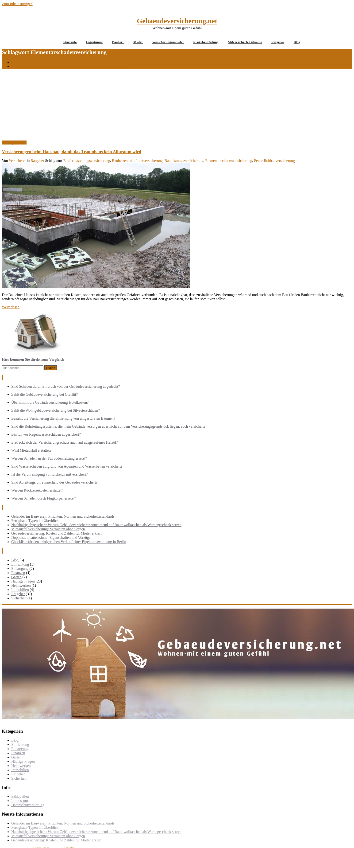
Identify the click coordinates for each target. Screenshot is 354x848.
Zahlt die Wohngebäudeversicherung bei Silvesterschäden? (55, 410)
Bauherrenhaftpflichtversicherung (137, 161)
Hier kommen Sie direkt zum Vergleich (33, 359)
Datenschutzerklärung (27, 805)
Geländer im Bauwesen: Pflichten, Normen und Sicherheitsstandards (62, 516)
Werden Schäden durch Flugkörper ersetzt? (43, 498)
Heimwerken (21, 585)
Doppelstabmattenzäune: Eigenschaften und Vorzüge (51, 537)
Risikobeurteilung (205, 42)
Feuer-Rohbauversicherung (274, 161)
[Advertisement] (177, 105)
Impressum (19, 801)
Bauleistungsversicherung (184, 161)
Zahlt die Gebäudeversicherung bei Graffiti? (44, 394)
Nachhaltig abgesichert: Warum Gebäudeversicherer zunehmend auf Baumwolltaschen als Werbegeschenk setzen (96, 525)
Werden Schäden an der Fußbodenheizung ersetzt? (49, 458)
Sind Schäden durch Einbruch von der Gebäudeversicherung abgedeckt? (65, 386)
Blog (297, 42)
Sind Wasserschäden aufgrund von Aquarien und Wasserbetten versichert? (67, 466)
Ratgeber (277, 42)
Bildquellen (20, 796)
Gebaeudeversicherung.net (177, 21)
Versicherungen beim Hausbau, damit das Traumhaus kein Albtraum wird (66, 66)
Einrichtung (20, 564)
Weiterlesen (10, 307)
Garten (16, 577)
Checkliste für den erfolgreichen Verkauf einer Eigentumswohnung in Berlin (68, 542)
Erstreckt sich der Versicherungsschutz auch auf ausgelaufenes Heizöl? (64, 442)
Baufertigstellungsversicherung (86, 161)
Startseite (70, 42)
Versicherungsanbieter (168, 42)
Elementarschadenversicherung (228, 161)
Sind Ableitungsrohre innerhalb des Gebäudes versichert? (54, 482)
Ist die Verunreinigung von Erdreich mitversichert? (49, 474)
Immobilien (20, 590)
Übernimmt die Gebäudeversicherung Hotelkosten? (49, 402)
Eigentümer (94, 42)
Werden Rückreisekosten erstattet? (37, 490)
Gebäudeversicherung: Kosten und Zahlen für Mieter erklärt (56, 533)
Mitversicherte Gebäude (245, 42)
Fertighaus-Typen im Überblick (35, 521)
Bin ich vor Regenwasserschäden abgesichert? (46, 434)
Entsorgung (19, 569)
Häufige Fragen (23, 581)
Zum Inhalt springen (17, 4)
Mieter (138, 42)
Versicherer (17, 161)
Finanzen (18, 573)
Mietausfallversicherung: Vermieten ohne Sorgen (48, 529)
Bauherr (118, 42)
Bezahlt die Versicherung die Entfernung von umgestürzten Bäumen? (63, 418)
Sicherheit (19, 598)
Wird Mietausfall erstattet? (31, 450)
